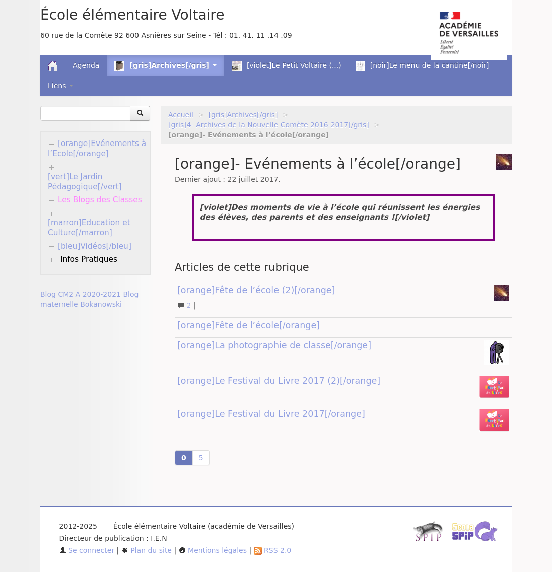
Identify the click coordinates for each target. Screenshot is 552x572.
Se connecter (87, 550)
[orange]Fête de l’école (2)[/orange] (256, 290)
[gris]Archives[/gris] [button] (165, 66)
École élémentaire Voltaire (132, 15)
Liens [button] (60, 86)
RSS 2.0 (273, 550)
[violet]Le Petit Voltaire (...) (286, 66)
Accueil (180, 115)
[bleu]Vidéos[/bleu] (94, 246)
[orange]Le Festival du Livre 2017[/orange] (271, 414)
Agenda (86, 65)
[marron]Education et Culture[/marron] (89, 227)
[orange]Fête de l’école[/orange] (248, 325)
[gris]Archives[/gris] (243, 115)
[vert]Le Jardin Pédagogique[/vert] (85, 181)
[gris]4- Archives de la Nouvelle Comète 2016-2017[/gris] (268, 125)
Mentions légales (213, 550)
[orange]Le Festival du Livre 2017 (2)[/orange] (278, 381)
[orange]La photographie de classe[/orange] (274, 345)
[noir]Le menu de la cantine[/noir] (422, 66)
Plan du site (146, 550)
